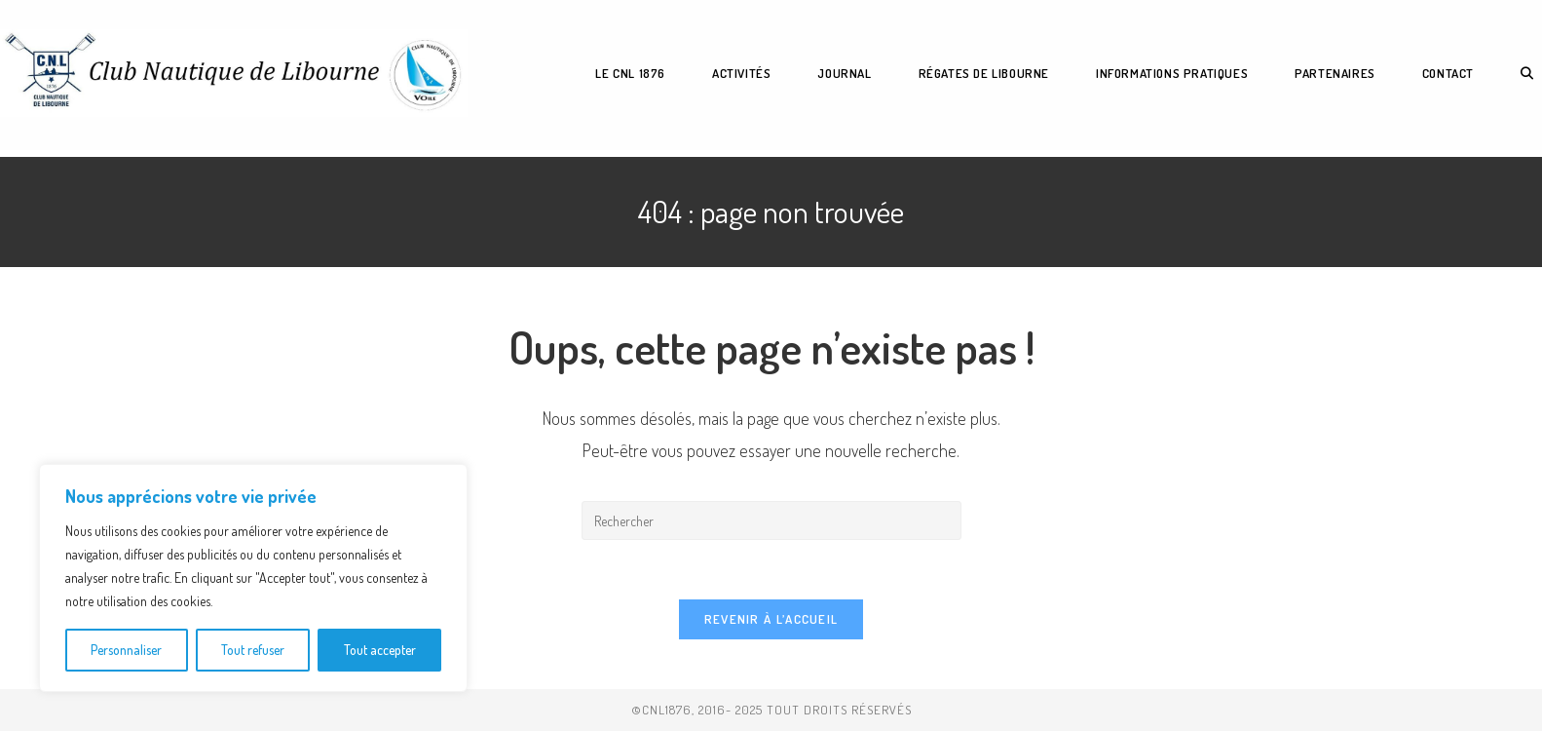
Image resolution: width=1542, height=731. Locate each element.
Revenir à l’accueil (771, 619)
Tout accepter (380, 649)
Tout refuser (252, 649)
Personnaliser (126, 649)
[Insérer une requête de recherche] (771, 520)
